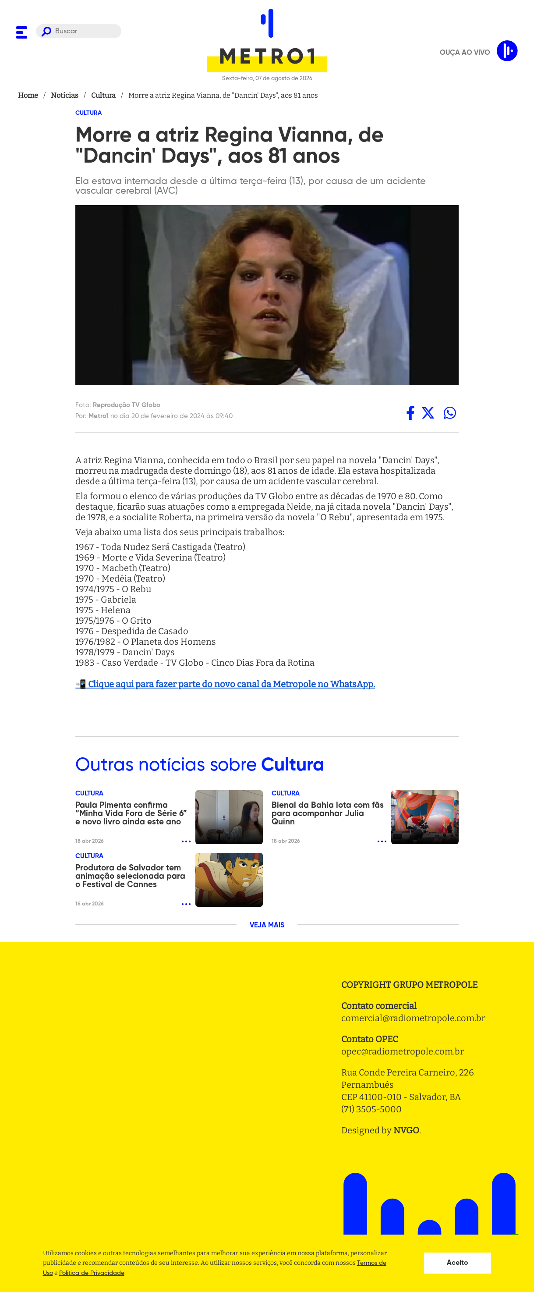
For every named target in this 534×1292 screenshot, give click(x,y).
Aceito (457, 1263)
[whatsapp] (450, 413)
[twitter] (428, 413)
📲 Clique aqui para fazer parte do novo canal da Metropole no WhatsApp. (225, 684)
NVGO (406, 1130)
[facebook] (410, 413)
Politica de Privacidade (91, 1273)
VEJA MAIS (267, 925)
